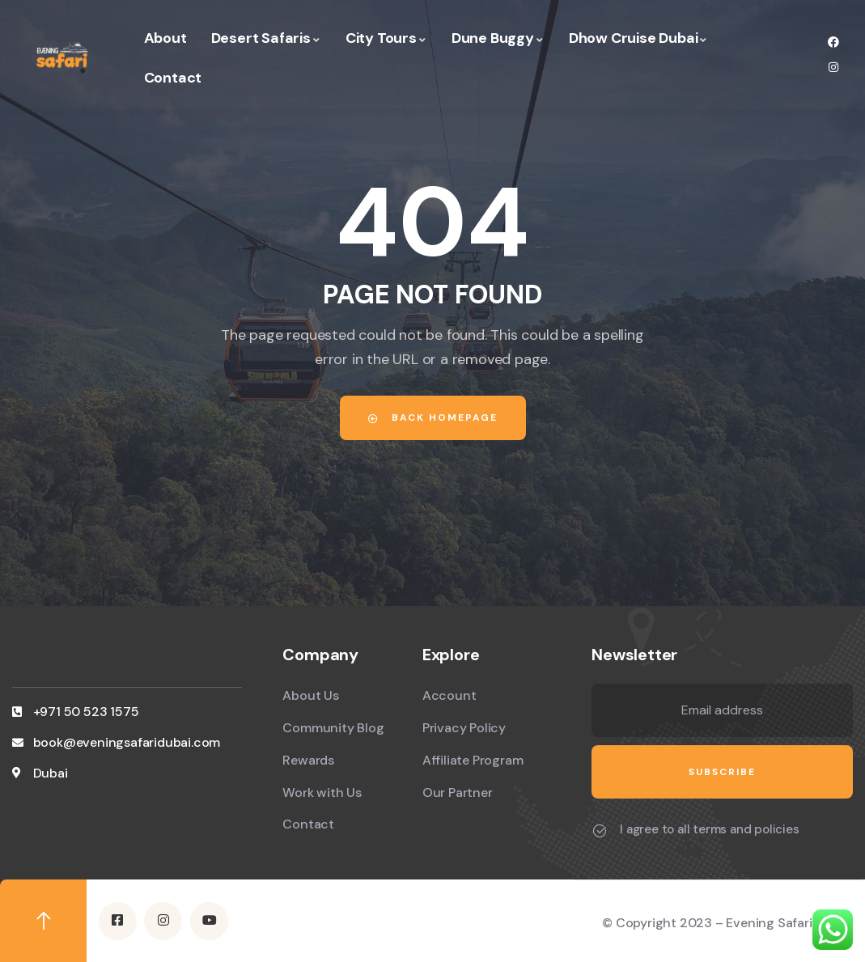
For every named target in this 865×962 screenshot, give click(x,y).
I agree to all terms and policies (709, 829)
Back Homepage (432, 417)
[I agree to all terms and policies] (600, 831)
